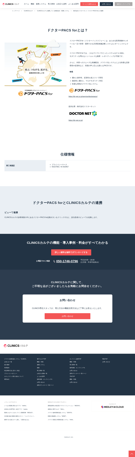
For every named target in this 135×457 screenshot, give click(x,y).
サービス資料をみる (89, 4)
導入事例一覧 (41, 370)
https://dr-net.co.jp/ (76, 120)
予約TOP (72, 376)
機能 (32, 4)
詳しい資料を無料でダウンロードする (67, 252)
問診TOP (104, 359)
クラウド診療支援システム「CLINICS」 (15, 359)
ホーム (26, 4)
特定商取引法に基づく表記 (12, 370)
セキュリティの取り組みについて (13, 376)
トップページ (16, 11)
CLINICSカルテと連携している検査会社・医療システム (53, 11)
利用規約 (6, 367)
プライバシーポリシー (10, 373)
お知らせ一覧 (8, 362)
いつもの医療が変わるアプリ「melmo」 (15, 405)
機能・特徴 (40, 362)
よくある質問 (73, 4)
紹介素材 (6, 364)
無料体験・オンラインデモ (44, 379)
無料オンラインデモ (123, 4)
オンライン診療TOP (75, 359)
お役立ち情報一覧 (42, 373)
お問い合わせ (106, 4)
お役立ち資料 (61, 4)
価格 (38, 367)
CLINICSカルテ (28, 11)
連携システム (41, 4)
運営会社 (6, 379)
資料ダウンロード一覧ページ (45, 385)
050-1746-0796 (67, 261)
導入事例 (51, 4)
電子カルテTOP (41, 359)
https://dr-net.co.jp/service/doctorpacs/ (83, 96)
